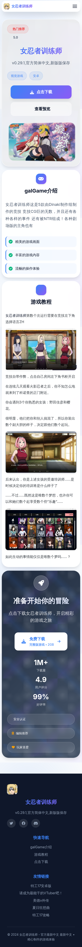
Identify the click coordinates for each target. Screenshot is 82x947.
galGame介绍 (41, 847)
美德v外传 (41, 900)
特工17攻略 (41, 915)
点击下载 (41, 861)
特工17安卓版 (41, 886)
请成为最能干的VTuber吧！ (41, 893)
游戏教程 (41, 854)
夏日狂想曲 (41, 907)
